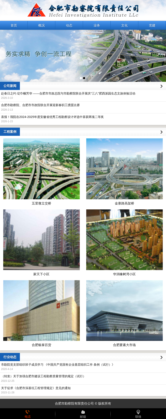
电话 (28, 413)
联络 (138, 413)
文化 (124, 25)
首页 (14, 25)
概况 (41, 25)
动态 (69, 25)
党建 (152, 25)
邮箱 (83, 413)
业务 (97, 25)
